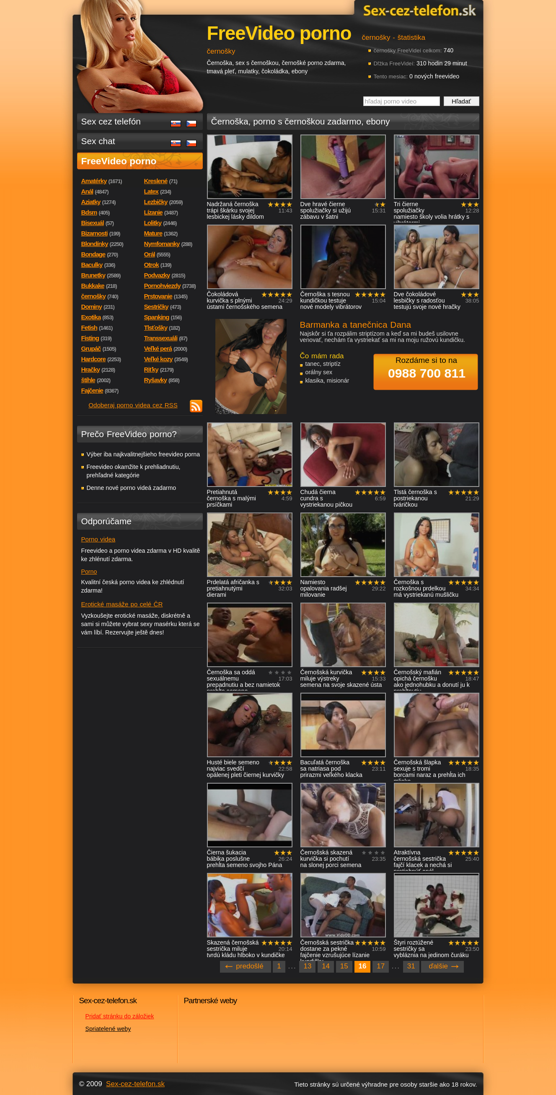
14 (326, 966)
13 (307, 966)
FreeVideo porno (119, 160)
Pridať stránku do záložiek (119, 1016)
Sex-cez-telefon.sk (418, 10)
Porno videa (98, 539)
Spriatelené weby (108, 1028)
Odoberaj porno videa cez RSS (133, 405)
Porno (89, 571)
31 (411, 966)
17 (381, 966)
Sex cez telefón (111, 121)
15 (344, 966)
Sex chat (98, 141)
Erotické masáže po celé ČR (122, 604)
